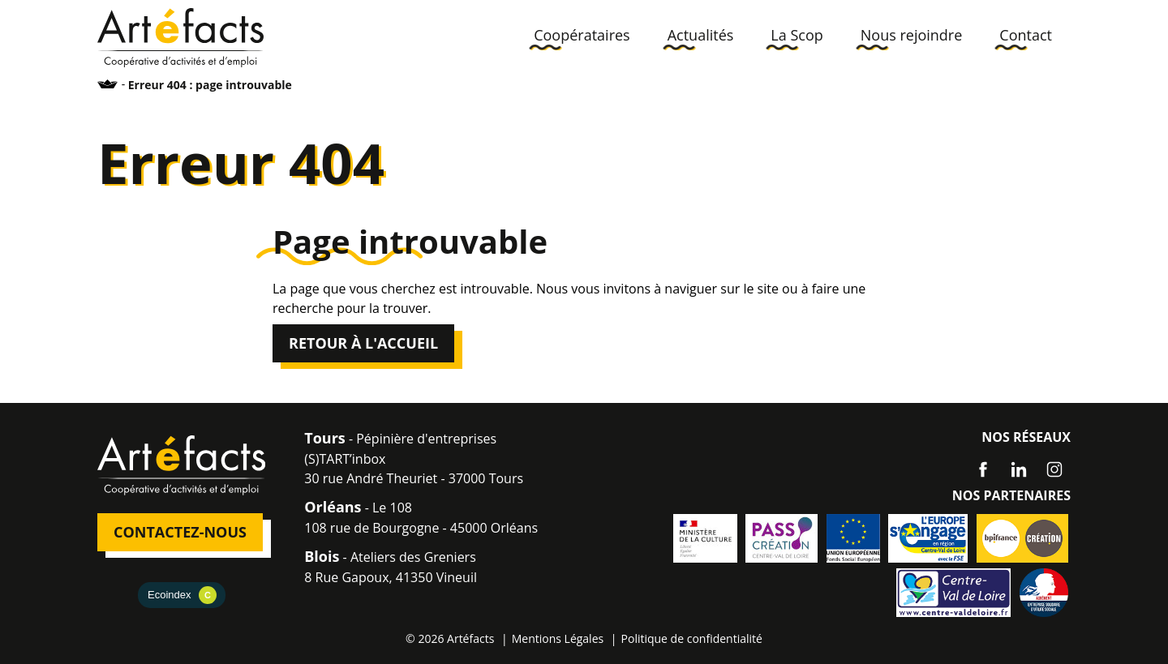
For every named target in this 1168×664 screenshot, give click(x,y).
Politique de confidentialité (691, 638)
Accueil (107, 83)
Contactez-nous (180, 532)
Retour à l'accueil (363, 343)
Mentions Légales (558, 638)
